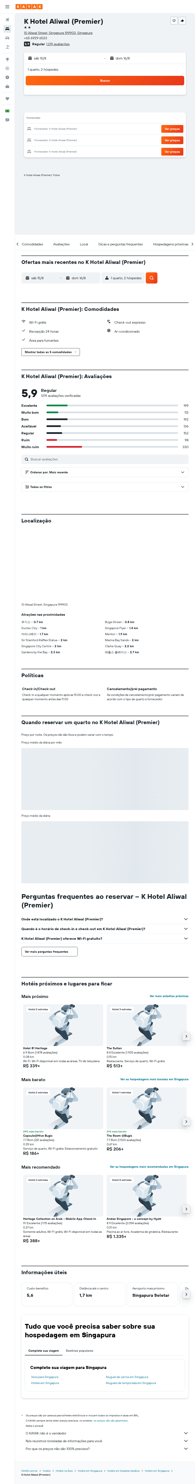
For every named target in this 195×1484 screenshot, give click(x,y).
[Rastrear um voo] (7, 68)
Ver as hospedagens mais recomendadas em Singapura (149, 1167)
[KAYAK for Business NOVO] (7, 86)
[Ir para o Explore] (7, 59)
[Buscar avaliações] (108, 459)
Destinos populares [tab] (79, 1351)
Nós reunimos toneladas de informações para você (107, 1440)
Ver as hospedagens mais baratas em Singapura (154, 1079)
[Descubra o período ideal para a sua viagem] (7, 77)
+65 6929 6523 (35, 38)
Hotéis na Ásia (64, 1470)
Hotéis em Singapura (45, 1383)
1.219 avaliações (58, 44)
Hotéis (47, 1470)
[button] (7, 6)
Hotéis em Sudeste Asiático (123, 1470)
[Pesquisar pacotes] (7, 47)
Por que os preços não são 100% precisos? (107, 1448)
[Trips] (7, 98)
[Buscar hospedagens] (7, 29)
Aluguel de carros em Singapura (127, 1377)
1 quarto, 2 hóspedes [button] (43, 69)
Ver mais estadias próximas (169, 996)
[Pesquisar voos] (7, 20)
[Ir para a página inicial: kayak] (29, 6)
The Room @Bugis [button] (119, 1136)
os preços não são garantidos (111, 1420)
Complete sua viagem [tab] (43, 1351)
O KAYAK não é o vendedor (107, 1433)
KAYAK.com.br (29, 1470)
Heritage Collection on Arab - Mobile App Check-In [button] (59, 1219)
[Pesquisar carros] (7, 38)
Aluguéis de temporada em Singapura (131, 1383)
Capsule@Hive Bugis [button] (37, 1136)
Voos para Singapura (44, 1377)
